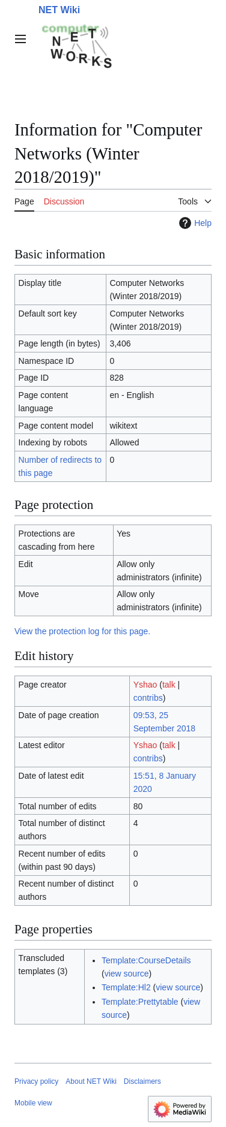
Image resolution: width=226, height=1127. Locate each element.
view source (127, 973)
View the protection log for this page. (82, 631)
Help (194, 223)
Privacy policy (36, 1081)
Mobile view (33, 1103)
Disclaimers (142, 1081)
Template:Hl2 (126, 987)
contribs (148, 698)
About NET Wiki (91, 1081)
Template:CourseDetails (146, 960)
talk (169, 684)
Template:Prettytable (140, 1002)
